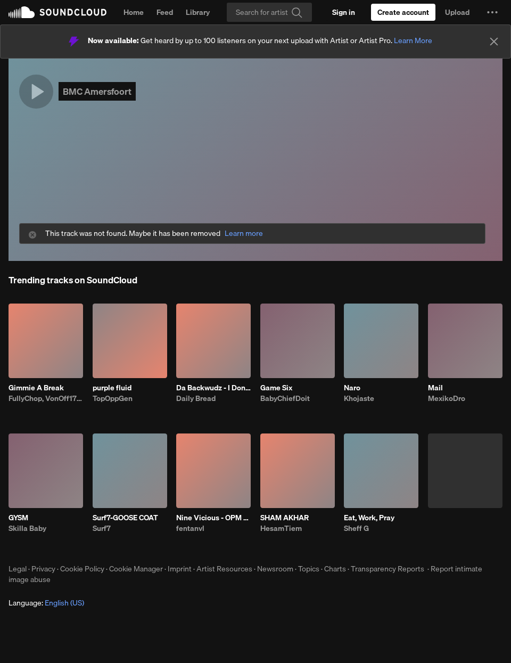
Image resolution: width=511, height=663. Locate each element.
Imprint (180, 569)
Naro (352, 387)
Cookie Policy (82, 569)
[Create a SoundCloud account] (403, 12)
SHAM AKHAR (284, 517)
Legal (18, 569)
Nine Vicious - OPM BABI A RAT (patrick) (213, 517)
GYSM (18, 517)
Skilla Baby (27, 528)
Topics (308, 569)
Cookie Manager (136, 569)
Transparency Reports (387, 569)
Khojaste (359, 398)
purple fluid (112, 387)
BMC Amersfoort (97, 91)
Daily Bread (196, 398)
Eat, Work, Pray (369, 517)
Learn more (244, 233)
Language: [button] (46, 603)
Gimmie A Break (36, 387)
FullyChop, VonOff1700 (46, 398)
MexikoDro (446, 398)
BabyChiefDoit (285, 398)
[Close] (494, 41)
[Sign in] (343, 12)
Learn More (413, 40)
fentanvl (190, 528)
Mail (435, 387)
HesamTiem (281, 528)
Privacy (43, 569)
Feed (164, 12)
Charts (335, 569)
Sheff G (356, 528)
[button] (492, 12)
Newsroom (275, 569)
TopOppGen (113, 398)
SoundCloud (57, 12)
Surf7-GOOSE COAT (125, 517)
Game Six (276, 387)
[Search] (269, 12)
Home (133, 12)
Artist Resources (224, 569)
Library (198, 12)
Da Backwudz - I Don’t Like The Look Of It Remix (213, 387)
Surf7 (102, 528)
